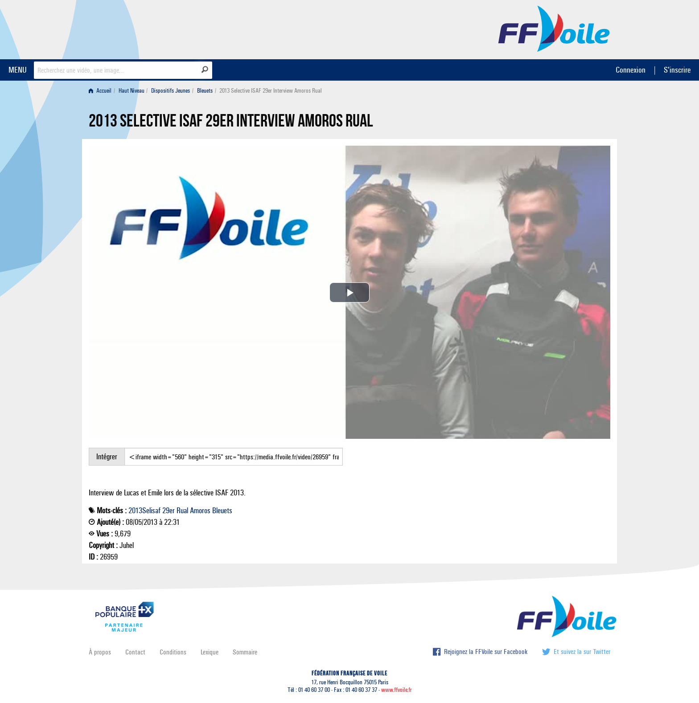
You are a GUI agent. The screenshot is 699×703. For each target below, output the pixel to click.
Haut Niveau (131, 90)
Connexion (631, 70)
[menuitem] (102, 90)
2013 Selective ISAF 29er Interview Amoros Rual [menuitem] (270, 90)
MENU (17, 70)
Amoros (200, 510)
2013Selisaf (144, 510)
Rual (182, 510)
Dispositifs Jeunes (170, 90)
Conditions (173, 652)
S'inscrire (677, 70)
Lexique (209, 652)
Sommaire (245, 652)
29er (168, 510)
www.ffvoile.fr (396, 690)
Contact (135, 652)
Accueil (100, 90)
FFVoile (554, 28)
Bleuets (205, 90)
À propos (100, 652)
